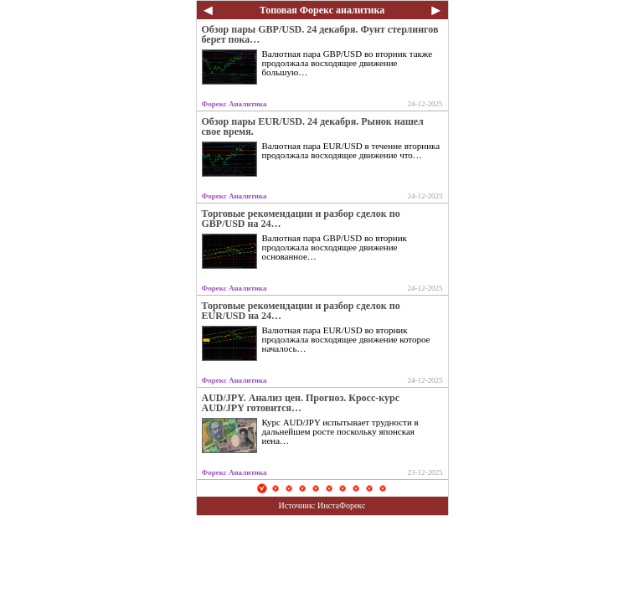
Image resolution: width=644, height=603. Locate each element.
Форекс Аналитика (234, 104)
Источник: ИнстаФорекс (322, 505)
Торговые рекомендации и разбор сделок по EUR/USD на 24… (301, 311)
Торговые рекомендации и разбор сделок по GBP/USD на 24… (301, 219)
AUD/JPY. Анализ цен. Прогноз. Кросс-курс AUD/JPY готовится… (301, 403)
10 (382, 488)
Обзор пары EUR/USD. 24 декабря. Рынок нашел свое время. (313, 126)
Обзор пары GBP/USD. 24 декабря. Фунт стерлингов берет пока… (320, 34)
